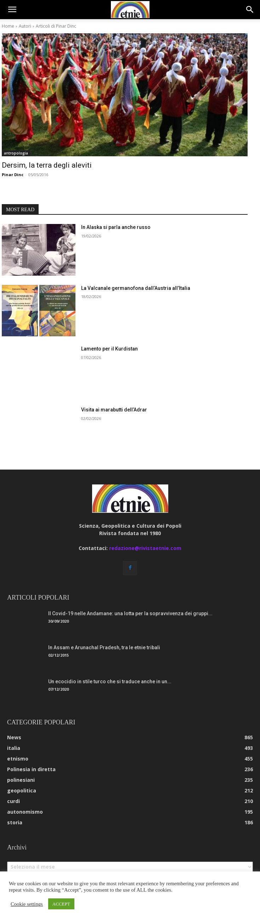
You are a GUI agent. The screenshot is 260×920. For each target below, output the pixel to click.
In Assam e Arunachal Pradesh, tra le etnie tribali (104, 647)
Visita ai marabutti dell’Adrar (114, 410)
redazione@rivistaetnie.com (145, 548)
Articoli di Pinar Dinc (56, 26)
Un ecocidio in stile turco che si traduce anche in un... (109, 681)
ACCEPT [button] (61, 904)
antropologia (16, 153)
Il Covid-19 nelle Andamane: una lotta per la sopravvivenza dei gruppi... (130, 613)
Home (8, 26)
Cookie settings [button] (27, 904)
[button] (12, 9)
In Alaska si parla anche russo (116, 227)
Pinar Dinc (12, 174)
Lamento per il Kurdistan (109, 349)
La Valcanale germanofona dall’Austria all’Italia (135, 288)
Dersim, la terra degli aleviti (47, 165)
